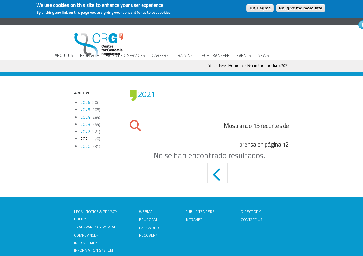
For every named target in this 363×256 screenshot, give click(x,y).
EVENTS (243, 55)
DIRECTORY (251, 211)
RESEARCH (90, 55)
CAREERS (160, 55)
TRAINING (184, 55)
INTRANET (193, 220)
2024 (85, 117)
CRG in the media (261, 65)
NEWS (263, 55)
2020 (85, 146)
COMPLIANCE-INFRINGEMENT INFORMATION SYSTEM (93, 242)
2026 (85, 102)
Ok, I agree (260, 8)
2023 (85, 124)
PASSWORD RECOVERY (149, 231)
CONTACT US (251, 220)
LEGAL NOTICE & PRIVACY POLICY (95, 215)
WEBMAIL (147, 211)
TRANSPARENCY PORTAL (95, 227)
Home (234, 65)
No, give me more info (300, 8)
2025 (85, 109)
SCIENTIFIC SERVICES (126, 55)
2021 (85, 138)
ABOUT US (64, 55)
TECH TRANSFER (215, 55)
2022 (85, 131)
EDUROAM (148, 220)
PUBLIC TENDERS (200, 211)
